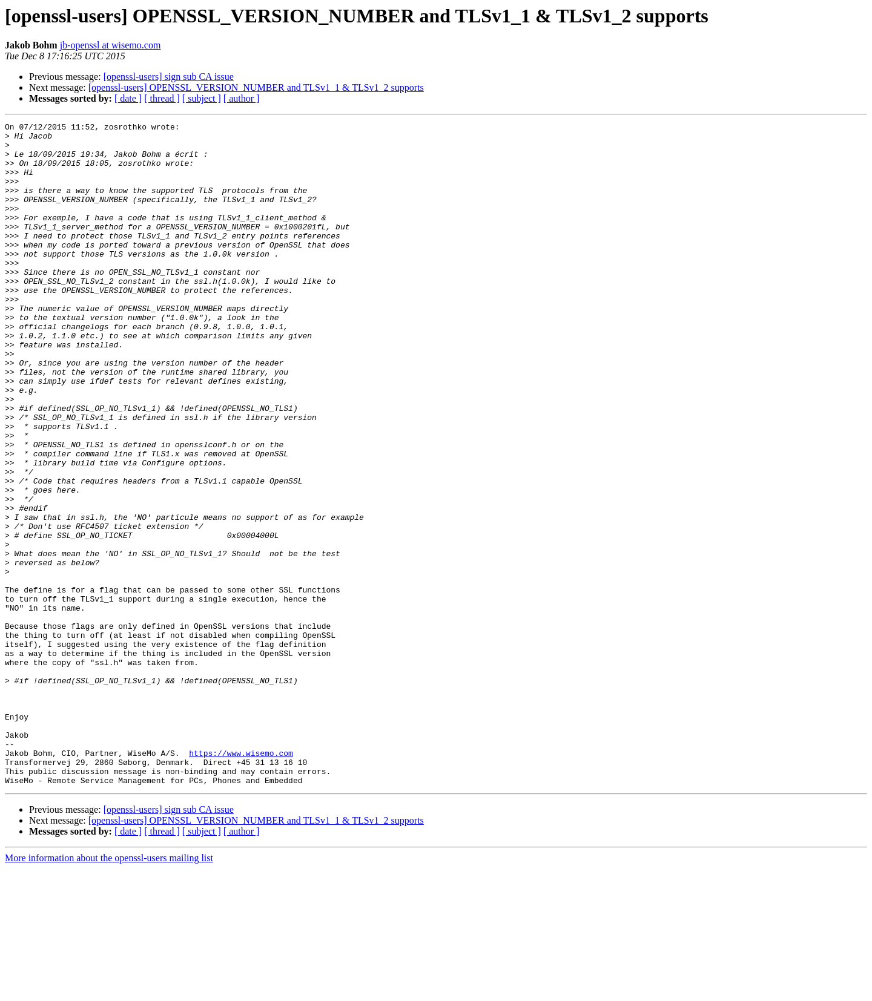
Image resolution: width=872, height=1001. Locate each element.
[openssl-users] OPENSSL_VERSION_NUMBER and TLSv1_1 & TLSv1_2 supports (256, 87)
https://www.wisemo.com (241, 880)
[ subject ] (201, 98)
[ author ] (241, 98)
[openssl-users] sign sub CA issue (169, 76)
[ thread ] (162, 98)
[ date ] (128, 98)
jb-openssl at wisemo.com (110, 45)
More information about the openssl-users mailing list (109, 990)
